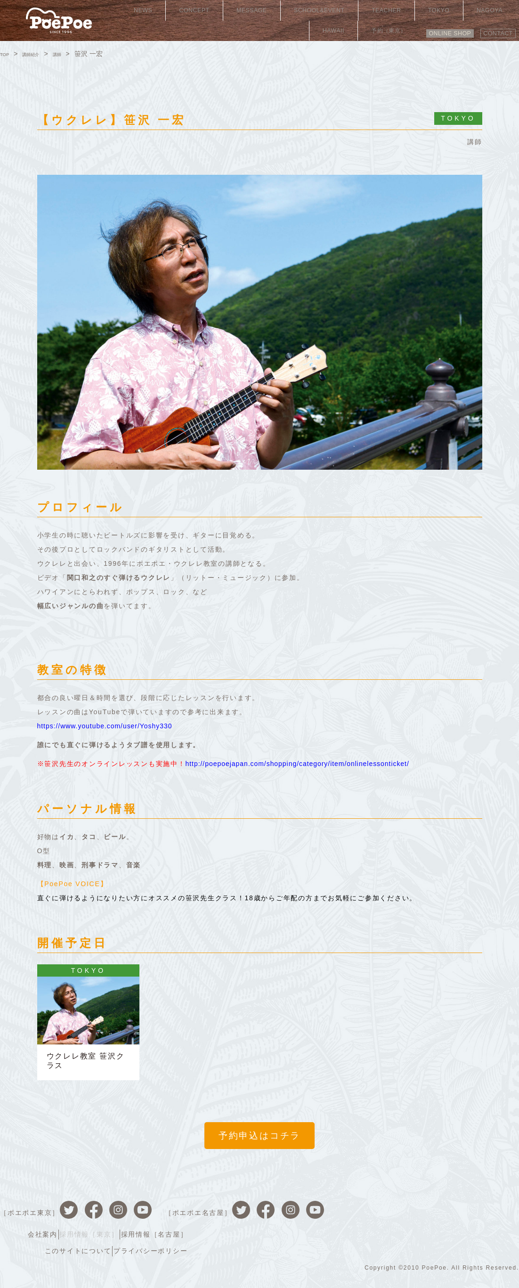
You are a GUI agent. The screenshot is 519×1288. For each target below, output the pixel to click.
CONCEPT (172, 11)
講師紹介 (40, 53)
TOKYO (372, 11)
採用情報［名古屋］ (482, 1215)
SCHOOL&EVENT (275, 11)
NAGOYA (409, 11)
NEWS (134, 11)
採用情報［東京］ (412, 1215)
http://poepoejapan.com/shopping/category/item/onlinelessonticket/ (310, 763)
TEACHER (333, 11)
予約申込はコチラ (259, 1141)
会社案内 (360, 1215)
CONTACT (493, 27)
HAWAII (447, 11)
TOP (7, 53)
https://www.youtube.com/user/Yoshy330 (111, 726)
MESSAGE (217, 11)
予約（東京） (490, 11)
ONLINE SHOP (434, 27)
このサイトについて (401, 1230)
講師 (73, 53)
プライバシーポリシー (479, 1230)
